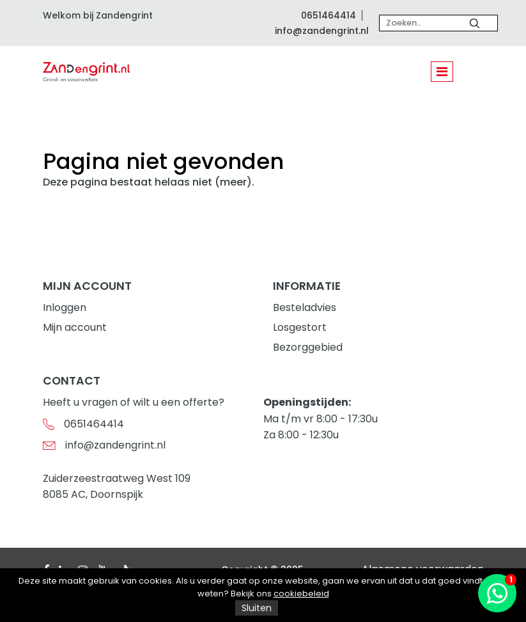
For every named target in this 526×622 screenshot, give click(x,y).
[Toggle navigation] (442, 71)
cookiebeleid (301, 593)
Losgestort (300, 327)
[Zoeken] (474, 23)
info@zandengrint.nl (322, 30)
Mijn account (75, 327)
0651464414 (328, 15)
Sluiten (257, 608)
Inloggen (64, 307)
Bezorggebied (308, 347)
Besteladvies (304, 307)
